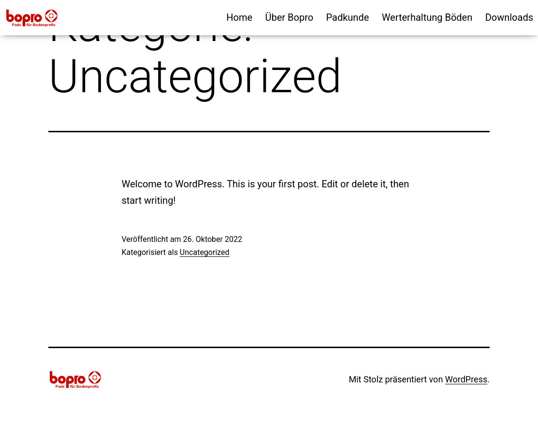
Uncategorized (205, 252)
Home (239, 17)
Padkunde (347, 17)
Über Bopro (289, 17)
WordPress (466, 379)
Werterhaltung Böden (427, 17)
